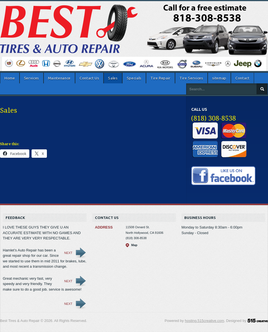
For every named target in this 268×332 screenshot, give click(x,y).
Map (134, 245)
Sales (113, 78)
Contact (242, 78)
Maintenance (59, 78)
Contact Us (89, 78)
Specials (134, 78)
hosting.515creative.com (204, 321)
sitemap (219, 78)
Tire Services (191, 78)
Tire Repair (160, 78)
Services (31, 78)
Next (68, 253)
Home (9, 78)
